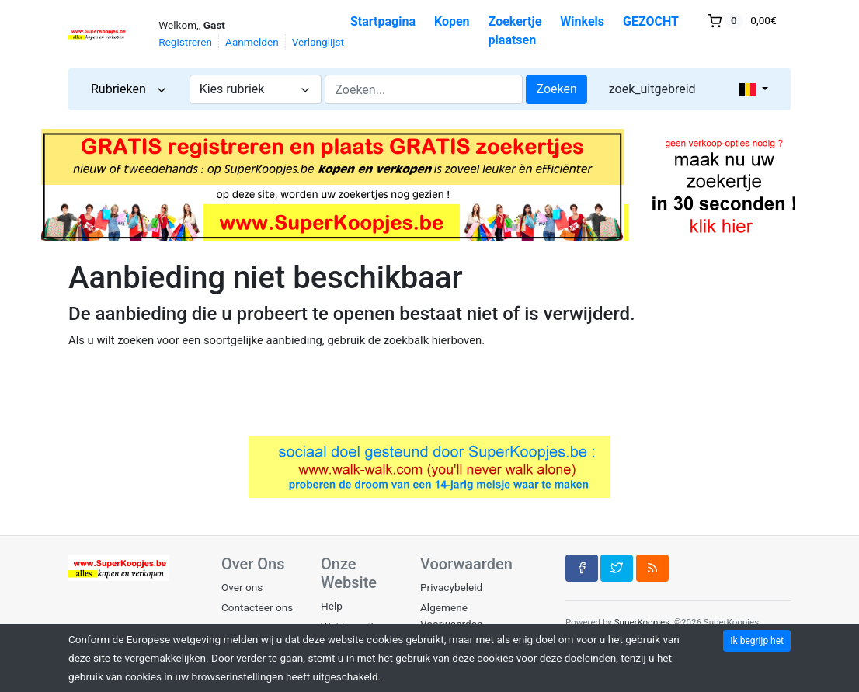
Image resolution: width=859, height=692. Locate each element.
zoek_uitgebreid (652, 89)
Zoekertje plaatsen (515, 30)
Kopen (452, 21)
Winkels (582, 21)
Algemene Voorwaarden (451, 615)
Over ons (242, 587)
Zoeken (556, 89)
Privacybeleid (451, 587)
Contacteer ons (257, 607)
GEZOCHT (651, 21)
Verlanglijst (318, 42)
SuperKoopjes (641, 622)
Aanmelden (252, 42)
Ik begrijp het (757, 640)
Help (332, 606)
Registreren (185, 42)
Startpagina (383, 21)
